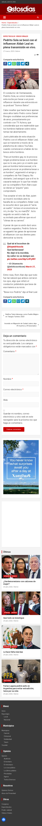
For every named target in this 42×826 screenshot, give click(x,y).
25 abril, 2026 (8, 587)
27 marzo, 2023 (8, 51)
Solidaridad (8, 739)
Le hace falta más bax (13, 652)
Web (5, 400)
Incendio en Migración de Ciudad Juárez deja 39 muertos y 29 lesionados (20, 324)
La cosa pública (9, 768)
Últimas (7, 552)
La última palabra (10, 771)
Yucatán (5, 745)
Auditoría (7, 759)
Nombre (8, 379)
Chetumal (7, 736)
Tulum (6, 742)
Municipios (5, 730)
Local (6, 717)
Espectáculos (9, 36)
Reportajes (5, 714)
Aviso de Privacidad (9, 793)
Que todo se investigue (13, 618)
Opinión (7, 576)
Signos (14, 576)
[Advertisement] (21, 524)
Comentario (9, 351)
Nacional (7, 680)
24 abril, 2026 (8, 621)
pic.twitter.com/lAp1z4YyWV (21, 259)
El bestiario (8, 762)
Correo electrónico (13, 389)
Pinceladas (8, 774)
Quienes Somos (7, 790)
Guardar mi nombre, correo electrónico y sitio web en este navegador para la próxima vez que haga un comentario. (20, 418)
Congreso (5, 804)
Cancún (6, 733)
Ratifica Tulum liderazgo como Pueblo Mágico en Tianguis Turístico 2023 (21, 315)
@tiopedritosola (15, 246)
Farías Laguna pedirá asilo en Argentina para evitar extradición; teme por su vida (18, 688)
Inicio (3, 711)
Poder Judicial (7, 810)
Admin (17, 51)
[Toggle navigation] (4, 17)
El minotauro (8, 765)
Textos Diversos (9, 780)
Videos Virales (22, 36)
